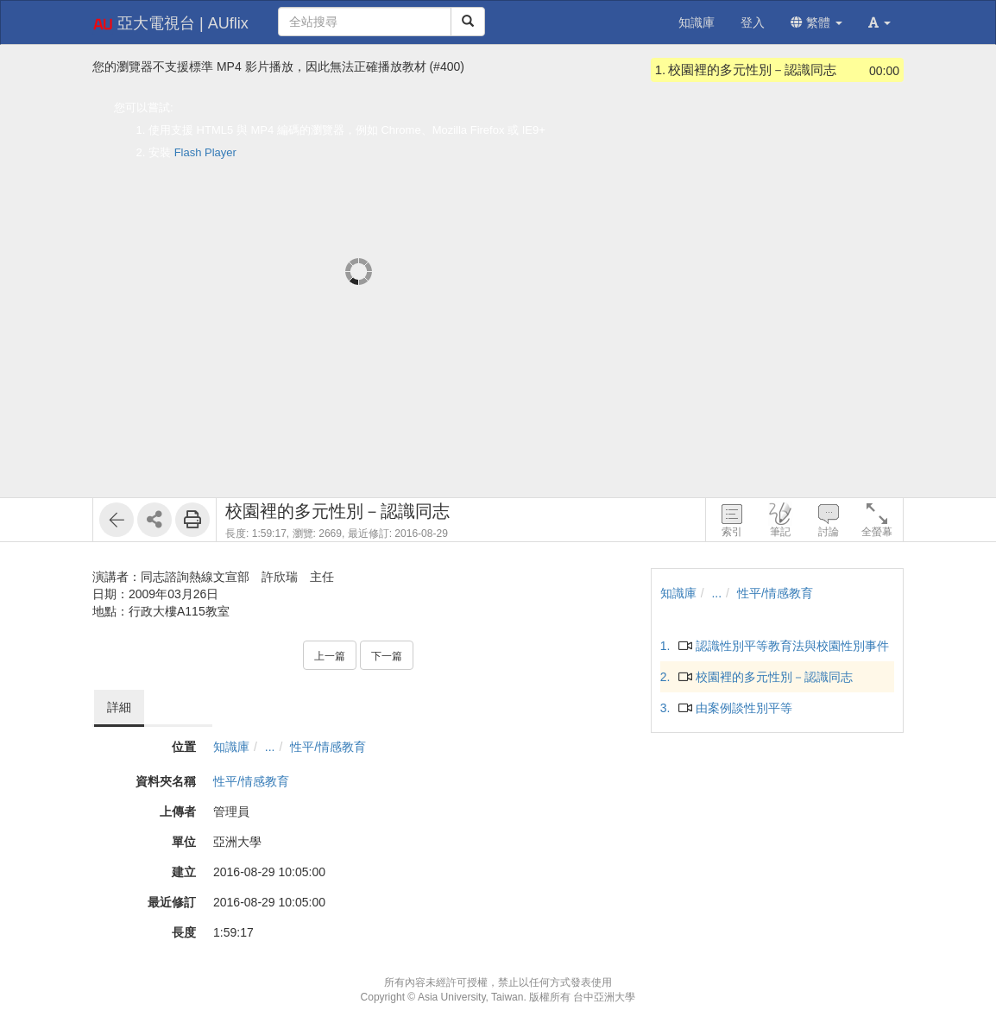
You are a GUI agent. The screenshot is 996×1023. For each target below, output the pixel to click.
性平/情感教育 (328, 747)
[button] (879, 22)
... (270, 747)
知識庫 (231, 747)
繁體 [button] (816, 22)
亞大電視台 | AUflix (170, 24)
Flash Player (205, 152)
